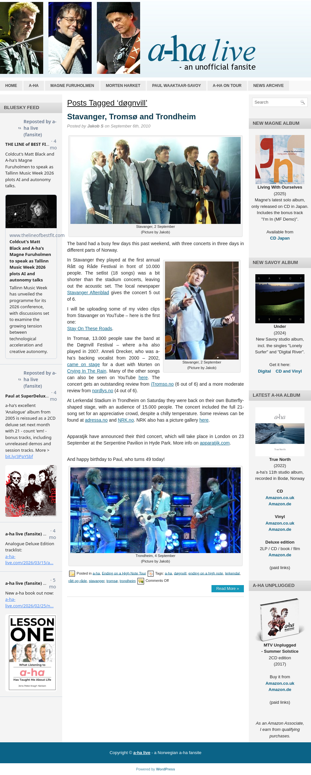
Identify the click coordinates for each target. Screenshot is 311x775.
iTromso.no (162, 384)
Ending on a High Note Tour (124, 573)
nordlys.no (102, 390)
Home (11, 85)
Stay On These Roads (89, 328)
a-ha (34, 85)
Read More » (227, 588)
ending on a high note (206, 573)
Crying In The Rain (86, 371)
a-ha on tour (227, 85)
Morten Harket (123, 85)
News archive (268, 85)
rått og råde (77, 580)
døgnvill (180, 573)
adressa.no (96, 420)
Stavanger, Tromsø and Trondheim (131, 116)
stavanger (96, 580)
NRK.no (126, 420)
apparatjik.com (214, 443)
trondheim (128, 580)
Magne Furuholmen (72, 85)
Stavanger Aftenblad (88, 292)
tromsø (112, 580)
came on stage (83, 364)
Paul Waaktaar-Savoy (176, 85)
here (143, 377)
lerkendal (232, 573)
